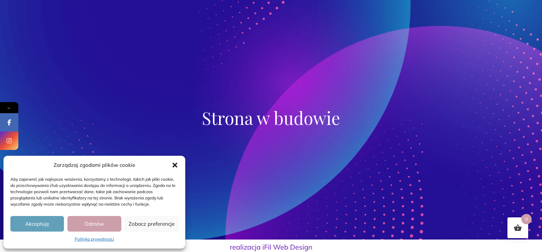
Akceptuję (37, 223)
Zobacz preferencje (152, 223)
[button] (174, 165)
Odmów (94, 223)
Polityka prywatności (94, 239)
